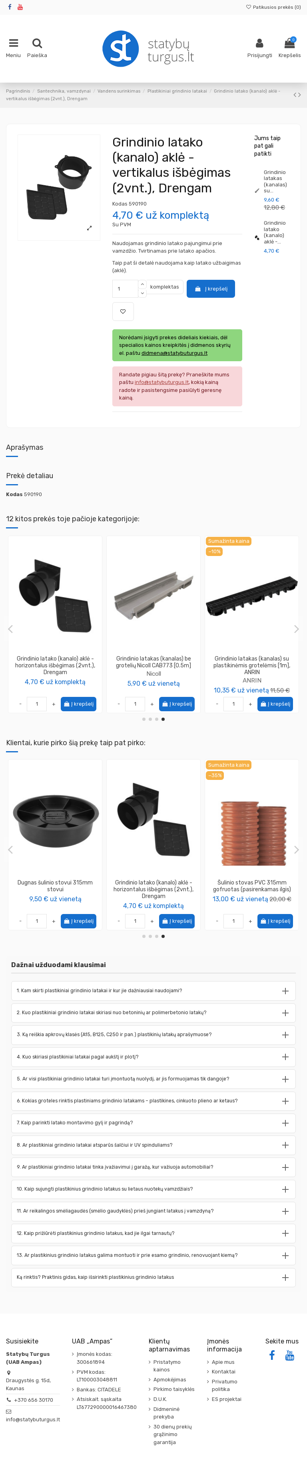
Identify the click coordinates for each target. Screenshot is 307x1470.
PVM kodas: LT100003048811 (97, 1376)
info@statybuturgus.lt (33, 1420)
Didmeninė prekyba (166, 1413)
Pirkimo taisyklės (174, 1389)
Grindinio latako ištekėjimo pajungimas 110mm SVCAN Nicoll (153, 886)
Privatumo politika (224, 1386)
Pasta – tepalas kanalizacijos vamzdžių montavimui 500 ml (252, 886)
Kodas (120, 204)
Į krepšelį (210, 289)
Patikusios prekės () (273, 7)
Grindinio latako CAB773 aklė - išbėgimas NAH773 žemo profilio (55, 662)
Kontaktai (223, 1372)
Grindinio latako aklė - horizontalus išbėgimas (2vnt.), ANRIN (153, 662)
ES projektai (226, 1399)
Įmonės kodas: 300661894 (94, 1358)
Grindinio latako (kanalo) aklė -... (275, 232)
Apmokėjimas (170, 1380)
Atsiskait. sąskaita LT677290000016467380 (107, 1403)
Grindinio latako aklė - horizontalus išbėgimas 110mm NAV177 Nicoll (252, 662)
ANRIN (153, 673)
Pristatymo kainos (167, 1366)
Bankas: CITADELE (99, 1390)
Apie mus (223, 1362)
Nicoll (55, 673)
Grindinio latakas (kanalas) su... (275, 181)
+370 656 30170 (33, 1400)
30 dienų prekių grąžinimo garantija (173, 1434)
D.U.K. (160, 1399)
